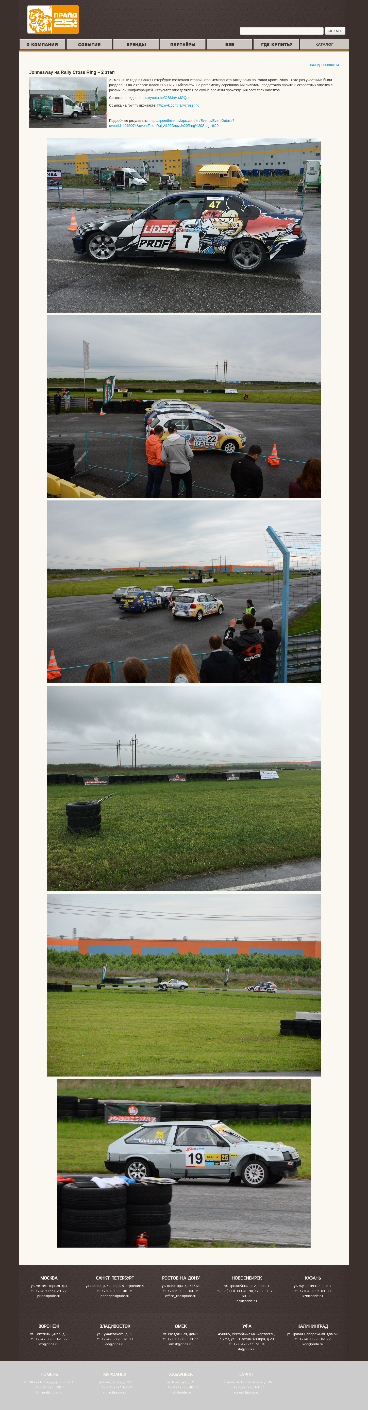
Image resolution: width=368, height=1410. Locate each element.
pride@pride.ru (48, 1296)
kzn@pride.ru (313, 1296)
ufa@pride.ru (247, 1349)
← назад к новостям (322, 65)
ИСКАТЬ (335, 31)
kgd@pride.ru (313, 1344)
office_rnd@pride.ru (180, 1296)
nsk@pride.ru (247, 1301)
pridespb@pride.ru (115, 1296)
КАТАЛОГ (324, 44)
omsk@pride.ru (181, 1344)
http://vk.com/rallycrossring (178, 105)
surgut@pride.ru (246, 1392)
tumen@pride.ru (49, 1392)
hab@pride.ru (181, 1392)
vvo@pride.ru (115, 1344)
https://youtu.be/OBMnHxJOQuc (164, 98)
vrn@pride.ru (49, 1344)
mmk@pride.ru (114, 1392)
